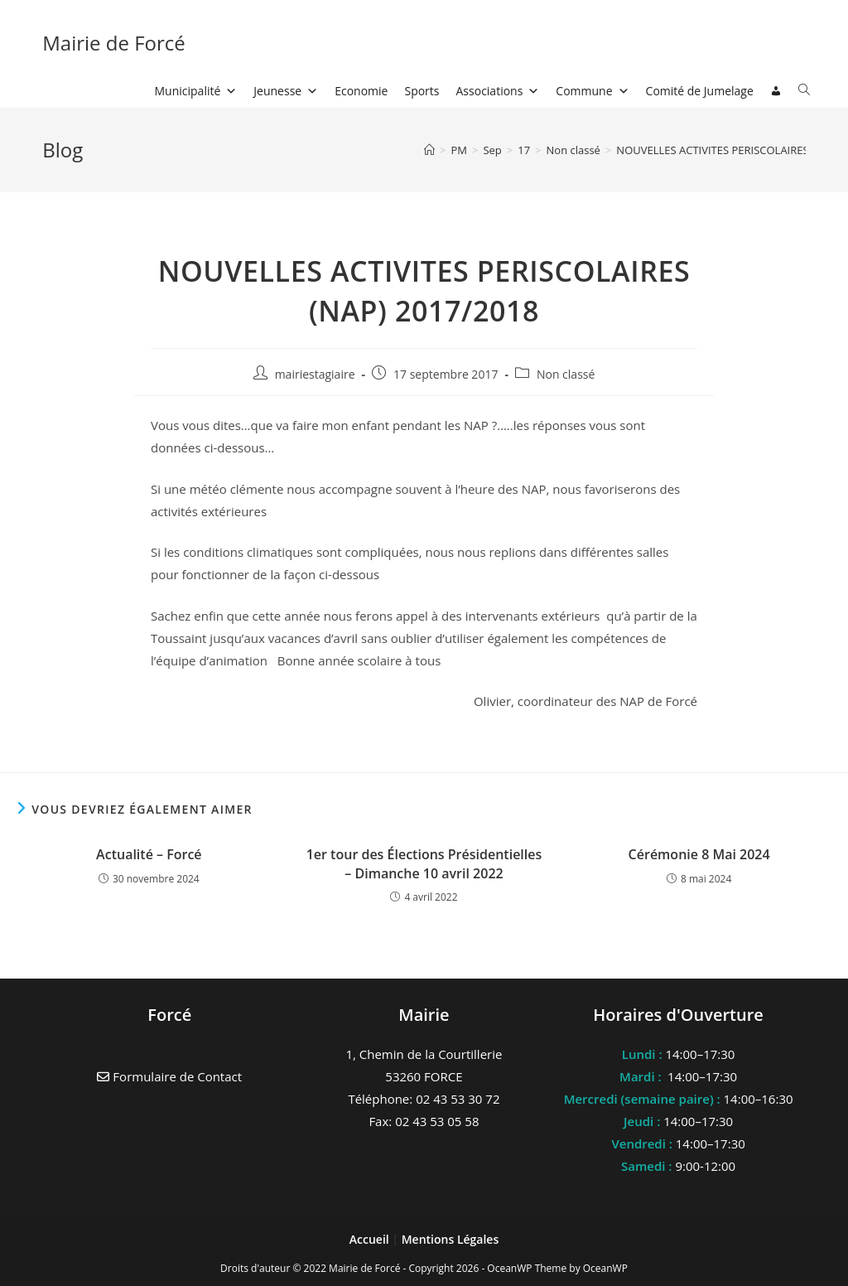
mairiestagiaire (315, 374)
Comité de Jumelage (700, 91)
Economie (361, 91)
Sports (421, 91)
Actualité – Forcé (148, 854)
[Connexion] (776, 91)
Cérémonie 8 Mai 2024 (699, 854)
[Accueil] (429, 150)
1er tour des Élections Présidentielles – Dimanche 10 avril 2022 (424, 863)
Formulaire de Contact (169, 1076)
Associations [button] (498, 91)
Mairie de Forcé (114, 42)
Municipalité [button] (196, 91)
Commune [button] (592, 91)
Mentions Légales (450, 1239)
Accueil (371, 1239)
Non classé (566, 374)
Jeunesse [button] (285, 91)
